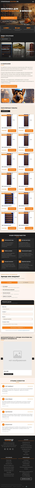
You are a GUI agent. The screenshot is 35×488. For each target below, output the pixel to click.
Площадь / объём (5, 321)
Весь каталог (26, 454)
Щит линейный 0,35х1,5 (6, 166)
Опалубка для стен (26, 444)
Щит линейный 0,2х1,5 (6, 147)
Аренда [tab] (9, 282)
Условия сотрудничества (9, 86)
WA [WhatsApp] (10, 449)
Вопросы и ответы (26, 465)
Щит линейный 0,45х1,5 (6, 205)
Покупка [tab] (25, 282)
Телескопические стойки (9, 475)
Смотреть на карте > (26, 478)
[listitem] (6, 50)
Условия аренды (26, 463)
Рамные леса (8, 461)
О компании (26, 460)
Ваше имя (4, 306)
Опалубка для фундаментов (26, 447)
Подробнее (12, 130)
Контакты (26, 468)
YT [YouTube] (12, 449)
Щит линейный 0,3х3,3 (23, 186)
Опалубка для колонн (26, 449)
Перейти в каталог (9, 17)
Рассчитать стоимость (9, 21)
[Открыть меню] (33, 2)
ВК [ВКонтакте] (4, 449)
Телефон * (4, 311)
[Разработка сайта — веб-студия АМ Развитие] (27, 486)
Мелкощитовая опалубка (9, 468)
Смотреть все (5, 111)
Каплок (26, 452)
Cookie (23, 486)
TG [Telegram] (7, 449)
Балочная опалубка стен (9, 465)
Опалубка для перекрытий (26, 445)
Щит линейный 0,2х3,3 (23, 147)
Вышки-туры (8, 460)
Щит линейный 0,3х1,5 (6, 186)
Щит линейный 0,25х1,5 (6, 127)
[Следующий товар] (33, 359)
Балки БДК (9, 472)
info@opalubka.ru (26, 474)
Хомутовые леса (9, 463)
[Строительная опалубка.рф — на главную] (9, 1)
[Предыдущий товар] (2, 359)
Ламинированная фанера (9, 474)
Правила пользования (17, 486)
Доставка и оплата (26, 461)
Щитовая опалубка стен (9, 470)
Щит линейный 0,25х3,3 (24, 127)
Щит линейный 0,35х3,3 (24, 166)
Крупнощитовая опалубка (9, 467)
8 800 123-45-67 (26, 473)
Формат (3, 316)
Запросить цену (8, 374)
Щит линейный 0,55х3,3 (24, 225)
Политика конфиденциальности (26, 467)
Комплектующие (26, 451)
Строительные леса (26, 442)
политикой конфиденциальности (23, 330)
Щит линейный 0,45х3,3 (24, 205)
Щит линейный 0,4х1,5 (6, 225)
